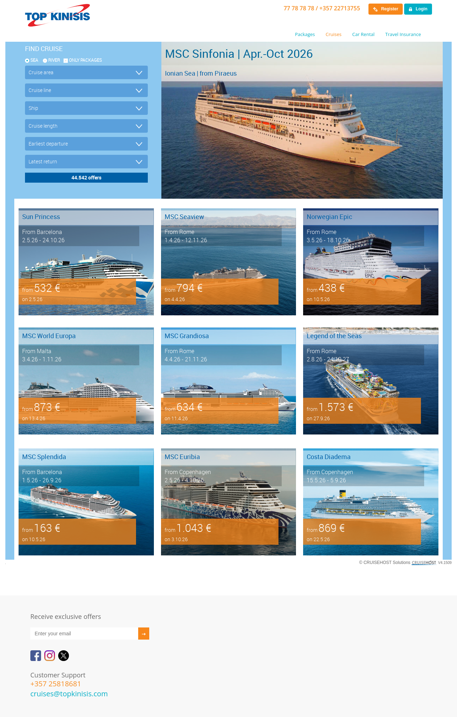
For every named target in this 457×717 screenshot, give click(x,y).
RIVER (54, 60)
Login (418, 8)
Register (385, 8)
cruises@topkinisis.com (69, 693)
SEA (34, 60)
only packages (85, 60)
